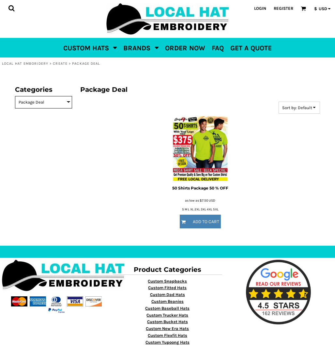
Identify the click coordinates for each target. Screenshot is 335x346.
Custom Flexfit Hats (167, 335)
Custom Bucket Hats (167, 321)
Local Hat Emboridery (25, 63)
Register (283, 8)
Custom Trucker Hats (167, 315)
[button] (11, 8)
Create (60, 63)
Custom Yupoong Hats (167, 342)
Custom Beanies (167, 301)
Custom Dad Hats (167, 294)
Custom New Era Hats (167, 328)
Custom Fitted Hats (167, 287)
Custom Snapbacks (167, 281)
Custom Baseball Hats (167, 308)
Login (260, 8)
